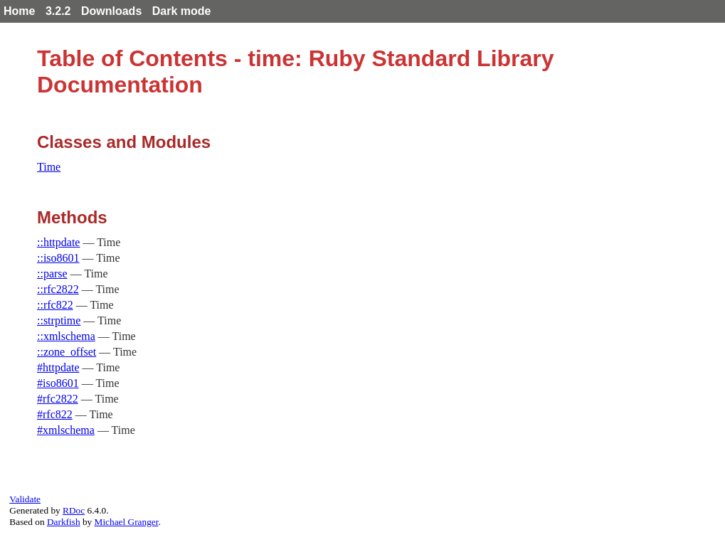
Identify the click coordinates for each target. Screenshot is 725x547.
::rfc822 (55, 305)
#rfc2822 (57, 399)
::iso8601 (58, 258)
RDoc (74, 510)
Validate (25, 499)
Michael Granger (127, 521)
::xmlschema (66, 336)
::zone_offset (66, 352)
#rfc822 (55, 414)
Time (48, 167)
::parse (52, 273)
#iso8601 (58, 383)
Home (19, 11)
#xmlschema (66, 430)
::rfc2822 (58, 289)
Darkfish (63, 521)
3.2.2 (58, 11)
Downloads (111, 11)
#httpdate (58, 367)
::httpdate (58, 242)
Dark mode (181, 11)
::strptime (58, 320)
